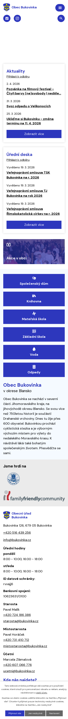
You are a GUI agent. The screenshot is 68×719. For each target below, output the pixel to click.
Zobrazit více (34, 134)
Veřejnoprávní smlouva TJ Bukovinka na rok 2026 (27, 193)
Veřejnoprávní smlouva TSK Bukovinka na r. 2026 (28, 175)
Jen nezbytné (35, 713)
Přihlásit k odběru (18, 76)
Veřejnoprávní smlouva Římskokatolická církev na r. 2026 (33, 211)
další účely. (41, 692)
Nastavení (54, 713)
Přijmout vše (15, 713)
